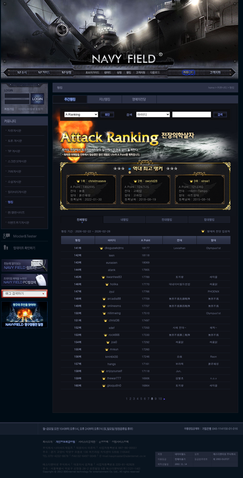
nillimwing (114, 313)
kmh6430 (111, 356)
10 (160, 398)
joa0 (114, 342)
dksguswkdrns (114, 248)
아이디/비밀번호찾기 (30, 109)
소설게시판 (14, 182)
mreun (114, 349)
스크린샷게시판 (17, 161)
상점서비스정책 (120, 441)
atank (111, 270)
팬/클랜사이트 (16, 212)
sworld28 (151, 181)
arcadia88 (114, 298)
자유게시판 (14, 130)
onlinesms (114, 306)
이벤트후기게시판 (18, 222)
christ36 (114, 320)
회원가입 (9, 109)
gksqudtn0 (114, 385)
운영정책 (103, 441)
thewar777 (114, 378)
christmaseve (97, 181)
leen (112, 255)
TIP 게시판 (14, 151)
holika (114, 284)
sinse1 (205, 181)
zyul (111, 291)
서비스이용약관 (86, 441)
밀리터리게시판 (17, 192)
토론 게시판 (15, 141)
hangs (112, 364)
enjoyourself (114, 371)
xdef (112, 328)
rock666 (114, 335)
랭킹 (10, 202)
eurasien (111, 262)
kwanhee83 (114, 277)
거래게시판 (14, 171)
